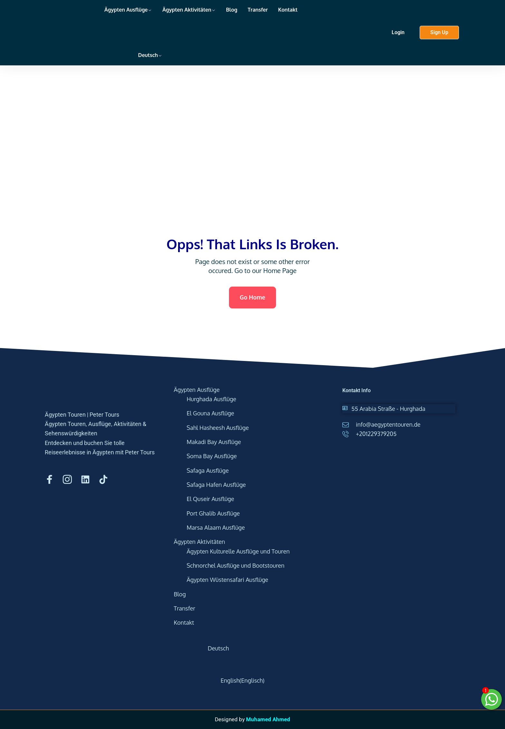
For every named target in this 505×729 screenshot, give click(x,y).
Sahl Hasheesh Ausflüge (218, 427)
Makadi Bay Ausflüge (214, 441)
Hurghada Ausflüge (211, 398)
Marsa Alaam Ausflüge (216, 527)
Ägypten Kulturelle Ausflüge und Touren (238, 551)
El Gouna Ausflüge (210, 413)
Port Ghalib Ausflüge (213, 513)
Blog (231, 9)
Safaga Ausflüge (208, 470)
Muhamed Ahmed (268, 719)
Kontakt (288, 9)
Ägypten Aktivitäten (186, 9)
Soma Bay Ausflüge (212, 455)
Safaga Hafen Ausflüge (216, 484)
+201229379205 (376, 433)
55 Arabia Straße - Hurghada (388, 408)
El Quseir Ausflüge (210, 498)
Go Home (252, 297)
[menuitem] (133, 42)
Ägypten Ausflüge (126, 9)
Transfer (258, 9)
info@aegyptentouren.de (388, 424)
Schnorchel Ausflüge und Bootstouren (236, 565)
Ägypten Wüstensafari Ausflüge (227, 579)
